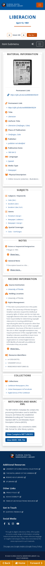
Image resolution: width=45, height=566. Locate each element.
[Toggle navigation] (39, 5)
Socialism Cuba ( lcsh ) (15, 207)
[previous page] (6, 563)
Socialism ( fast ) (13, 204)
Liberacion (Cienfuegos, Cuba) (19, 125)
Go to (31, 35)
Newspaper (12, 170)
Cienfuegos (17, 232)
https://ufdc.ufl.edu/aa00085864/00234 (22, 107)
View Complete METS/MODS (20, 434)
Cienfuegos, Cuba (14, 134)
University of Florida (15, 289)
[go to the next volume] (23, 35)
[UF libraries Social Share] (32, 44)
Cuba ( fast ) (12, 200)
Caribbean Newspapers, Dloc (18, 385)
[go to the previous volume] (9, 35)
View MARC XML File (16, 440)
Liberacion (12, 116)
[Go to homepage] (20, 563)
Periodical (14, 216)
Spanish (11, 161)
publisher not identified (16, 143)
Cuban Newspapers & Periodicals (20, 389)
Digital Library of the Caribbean (19, 393)
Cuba (10, 232)
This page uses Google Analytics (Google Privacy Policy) (22, 546)
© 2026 (22, 557)
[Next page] (36, 563)
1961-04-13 (12, 152)
